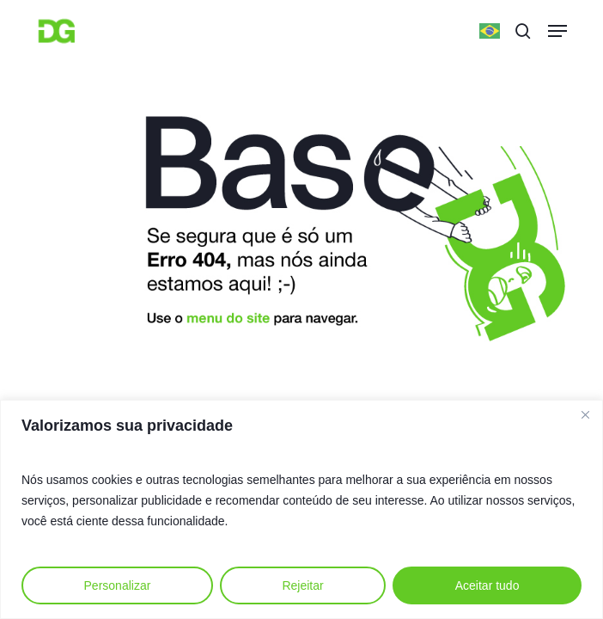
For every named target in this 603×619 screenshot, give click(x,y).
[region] (301, 509)
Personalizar (117, 585)
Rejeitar (302, 585)
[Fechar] (585, 414)
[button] (557, 31)
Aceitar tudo (487, 585)
